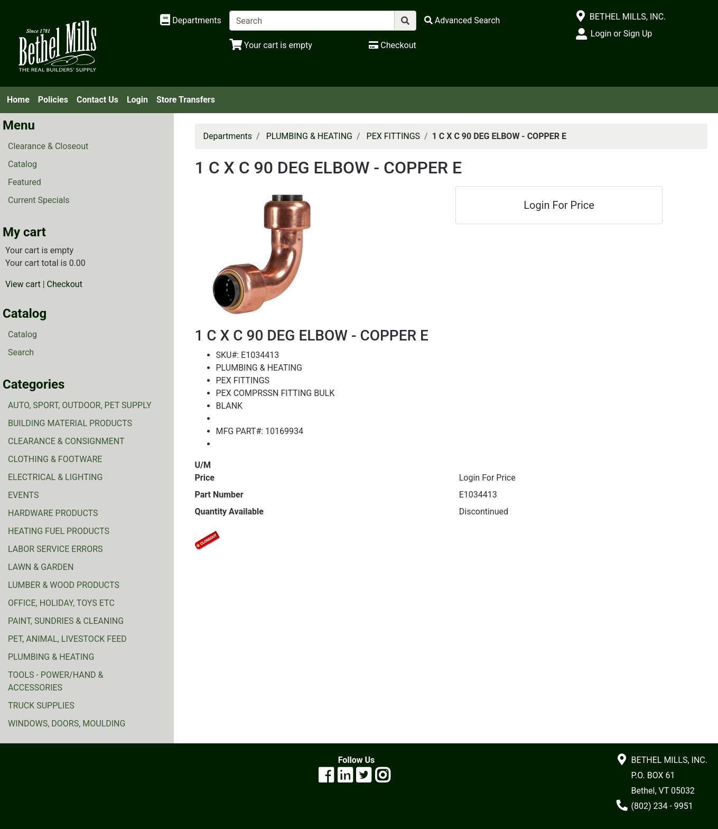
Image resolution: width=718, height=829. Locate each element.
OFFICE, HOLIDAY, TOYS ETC (61, 603)
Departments (228, 136)
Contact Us (97, 100)
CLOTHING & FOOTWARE (55, 459)
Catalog (22, 164)
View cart (23, 284)
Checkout (64, 284)
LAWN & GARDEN (40, 567)
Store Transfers (185, 100)
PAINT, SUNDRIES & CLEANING (66, 621)
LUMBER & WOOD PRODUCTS (63, 585)
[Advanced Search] (462, 20)
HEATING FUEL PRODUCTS (58, 531)
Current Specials (39, 200)
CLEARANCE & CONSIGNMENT (66, 441)
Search (21, 352)
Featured (24, 182)
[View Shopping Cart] (270, 45)
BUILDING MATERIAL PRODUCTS (70, 423)
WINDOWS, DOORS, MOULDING (66, 724)
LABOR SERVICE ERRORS (55, 549)
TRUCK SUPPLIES (41, 706)
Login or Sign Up (621, 34)
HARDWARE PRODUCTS (53, 513)
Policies (53, 100)
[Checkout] (392, 45)
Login (137, 100)
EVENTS (23, 495)
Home (18, 100)
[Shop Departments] (190, 20)
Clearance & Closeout (48, 146)
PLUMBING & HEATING (51, 657)
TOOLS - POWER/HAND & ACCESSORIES (56, 681)
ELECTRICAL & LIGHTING (55, 477)
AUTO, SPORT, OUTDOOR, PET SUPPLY (80, 405)
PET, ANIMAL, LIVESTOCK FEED (67, 639)
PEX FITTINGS (394, 136)
